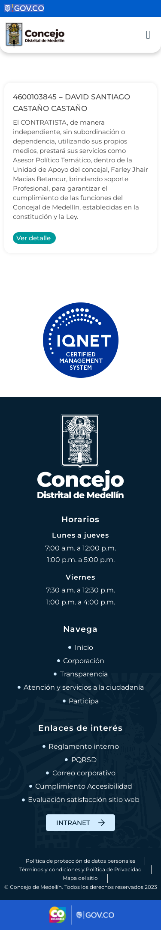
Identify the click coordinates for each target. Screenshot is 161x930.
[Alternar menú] (148, 35)
